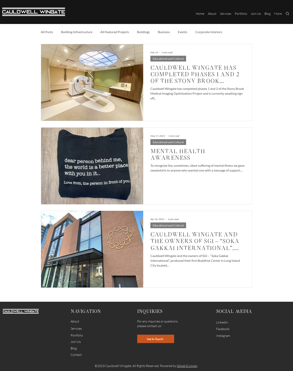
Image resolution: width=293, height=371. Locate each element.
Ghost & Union (187, 366)
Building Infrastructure (76, 32)
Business (164, 32)
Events (182, 32)
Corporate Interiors (208, 32)
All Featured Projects (114, 32)
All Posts (47, 32)
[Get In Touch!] (155, 339)
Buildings (143, 32)
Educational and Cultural (168, 58)
